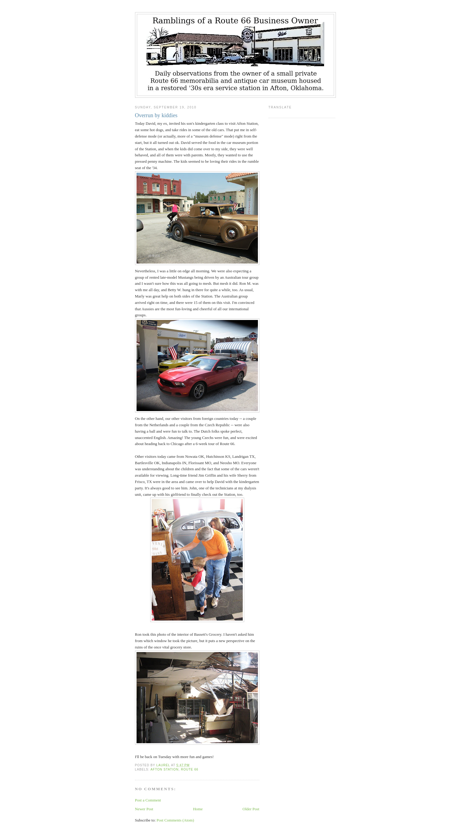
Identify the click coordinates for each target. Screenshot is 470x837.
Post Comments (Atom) (175, 820)
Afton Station (164, 769)
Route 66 (189, 769)
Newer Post (144, 809)
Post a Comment (148, 800)
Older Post (250, 809)
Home (198, 809)
